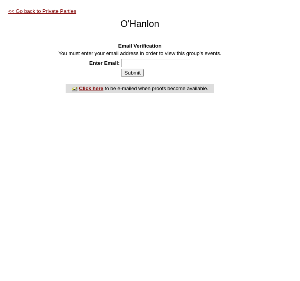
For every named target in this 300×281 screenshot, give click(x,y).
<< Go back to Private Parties (42, 11)
